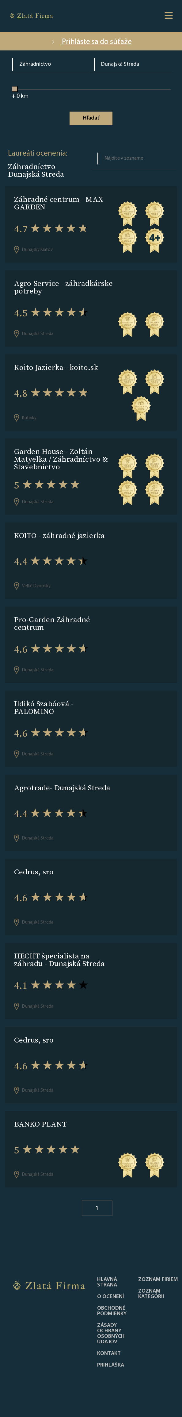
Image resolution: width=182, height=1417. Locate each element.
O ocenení (110, 1297)
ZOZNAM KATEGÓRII (151, 1294)
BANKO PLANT (40, 1124)
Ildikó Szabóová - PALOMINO (44, 707)
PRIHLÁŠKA (110, 1365)
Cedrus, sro (34, 872)
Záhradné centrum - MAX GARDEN (58, 203)
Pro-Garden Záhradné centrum (52, 623)
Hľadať (91, 118)
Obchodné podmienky (112, 1311)
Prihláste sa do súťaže (91, 42)
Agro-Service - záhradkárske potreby (63, 287)
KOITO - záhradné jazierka (59, 535)
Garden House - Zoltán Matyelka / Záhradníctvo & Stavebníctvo (61, 459)
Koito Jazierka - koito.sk (56, 367)
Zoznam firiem (158, 1279)
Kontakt (109, 1353)
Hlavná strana (107, 1282)
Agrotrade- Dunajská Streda (62, 788)
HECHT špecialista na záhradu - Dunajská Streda (59, 959)
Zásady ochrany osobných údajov (111, 1334)
